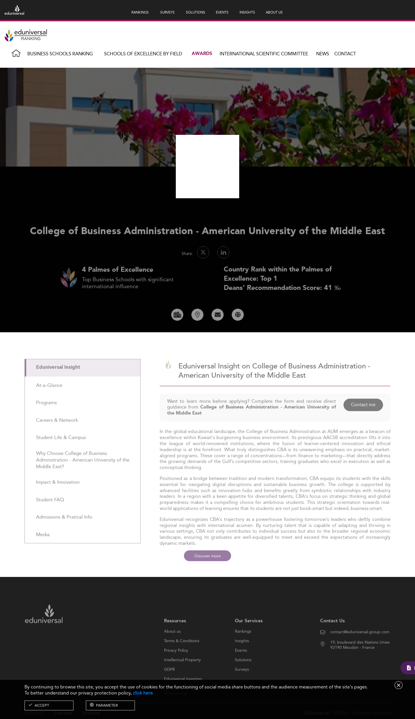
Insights (242, 654)
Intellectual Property (182, 673)
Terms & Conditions (181, 654)
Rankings (243, 645)
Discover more (207, 555)
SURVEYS (167, 12)
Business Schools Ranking (60, 53)
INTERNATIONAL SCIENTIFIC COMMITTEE (264, 53)
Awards (202, 53)
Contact (345, 53)
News (322, 53)
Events (241, 664)
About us (172, 645)
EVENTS (222, 12)
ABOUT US (274, 12)
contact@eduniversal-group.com (359, 645)
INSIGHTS (247, 12)
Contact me (363, 418)
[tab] (82, 381)
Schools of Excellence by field (143, 53)
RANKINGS (140, 12)
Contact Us (332, 634)
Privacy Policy (176, 664)
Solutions (243, 673)
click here (143, 693)
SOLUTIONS (195, 12)
